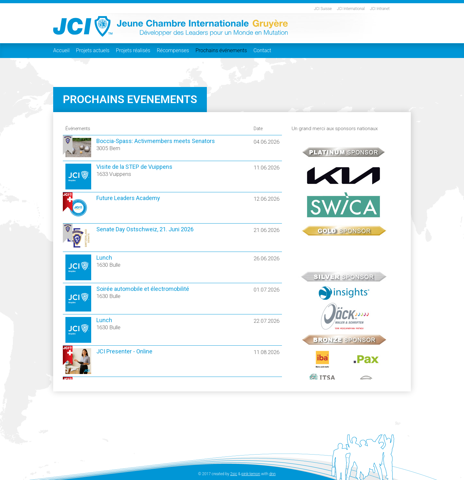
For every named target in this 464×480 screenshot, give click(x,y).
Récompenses (173, 50)
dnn (272, 474)
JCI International (351, 8)
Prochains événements (221, 50)
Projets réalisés (133, 50)
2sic (233, 474)
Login (192, 474)
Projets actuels (93, 50)
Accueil (61, 50)
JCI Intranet (380, 8)
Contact (262, 50)
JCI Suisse (323, 8)
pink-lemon (250, 474)
